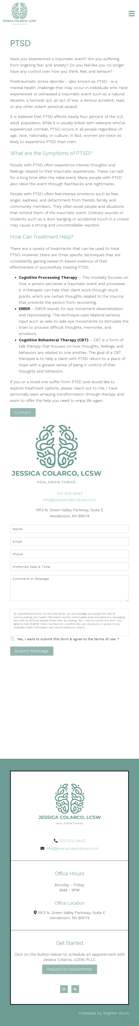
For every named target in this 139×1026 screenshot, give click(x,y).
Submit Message (32, 651)
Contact (23, 412)
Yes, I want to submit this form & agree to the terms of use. (68, 639)
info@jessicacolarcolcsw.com (69, 499)
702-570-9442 (69, 493)
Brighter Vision (116, 1013)
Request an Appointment (69, 969)
